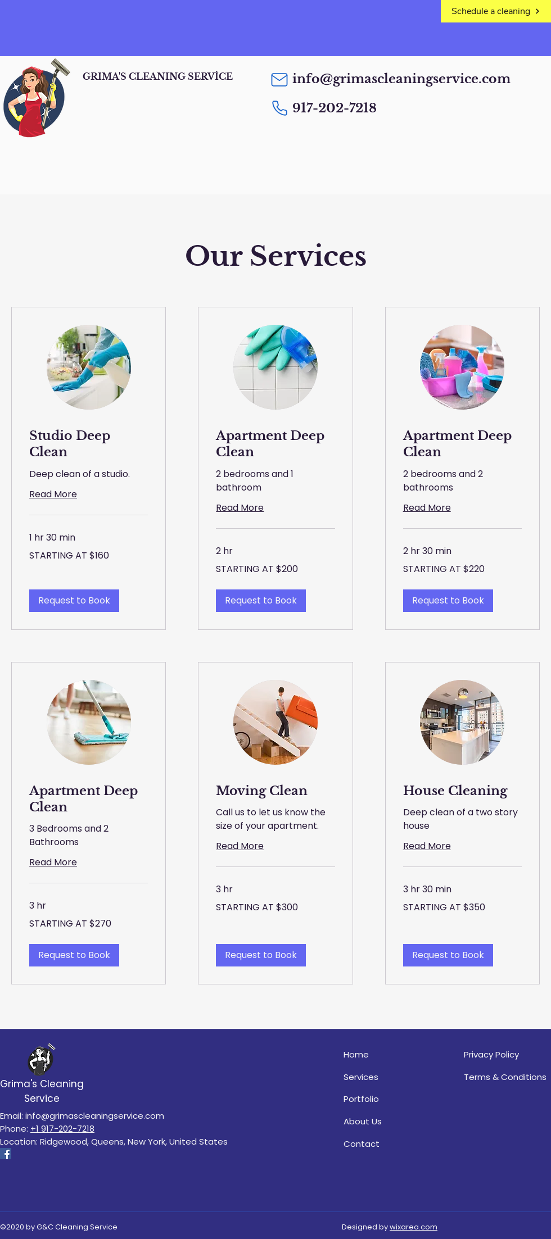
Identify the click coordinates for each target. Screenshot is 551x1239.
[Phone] (279, 108)
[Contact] (387, 1143)
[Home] (387, 1054)
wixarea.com (413, 1227)
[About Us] (387, 1121)
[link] (88, 444)
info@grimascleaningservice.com (401, 79)
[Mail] (279, 80)
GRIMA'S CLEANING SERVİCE (158, 76)
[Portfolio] (387, 1098)
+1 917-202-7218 (62, 1128)
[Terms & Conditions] (507, 1076)
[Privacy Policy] (507, 1054)
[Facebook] (5, 1153)
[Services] (387, 1076)
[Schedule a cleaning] (496, 11)
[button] (74, 600)
